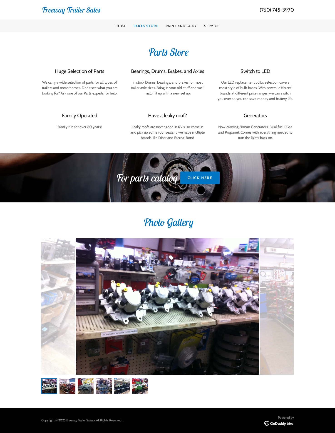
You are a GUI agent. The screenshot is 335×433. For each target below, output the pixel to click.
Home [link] (120, 26)
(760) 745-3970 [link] (277, 10)
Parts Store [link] (146, 26)
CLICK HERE (200, 178)
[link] (104, 11)
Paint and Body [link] (181, 26)
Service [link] (212, 26)
